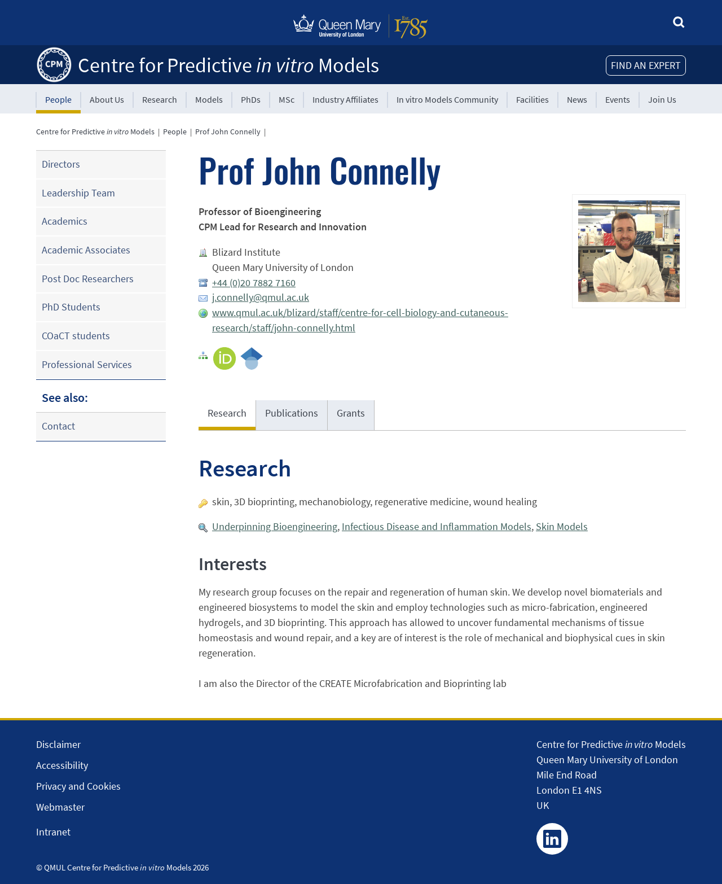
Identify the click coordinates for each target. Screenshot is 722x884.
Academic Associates (86, 249)
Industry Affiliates (345, 99)
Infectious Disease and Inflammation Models (436, 526)
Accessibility (62, 765)
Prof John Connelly (228, 131)
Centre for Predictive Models (228, 65)
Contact (58, 425)
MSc (286, 99)
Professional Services (87, 364)
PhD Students (71, 306)
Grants (351, 412)
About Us (107, 99)
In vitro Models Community (447, 99)
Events (617, 99)
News (577, 99)
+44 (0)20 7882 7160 (254, 282)
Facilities (532, 99)
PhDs (251, 99)
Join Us (662, 99)
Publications (291, 412)
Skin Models (562, 526)
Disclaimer (58, 744)
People (58, 99)
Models (209, 99)
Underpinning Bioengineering (274, 526)
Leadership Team (78, 192)
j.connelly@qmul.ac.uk (260, 297)
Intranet (53, 831)
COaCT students (76, 335)
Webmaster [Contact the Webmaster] (60, 806)
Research (159, 99)
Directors (61, 163)
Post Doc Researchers (88, 278)
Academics (64, 221)
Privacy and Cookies (78, 786)
